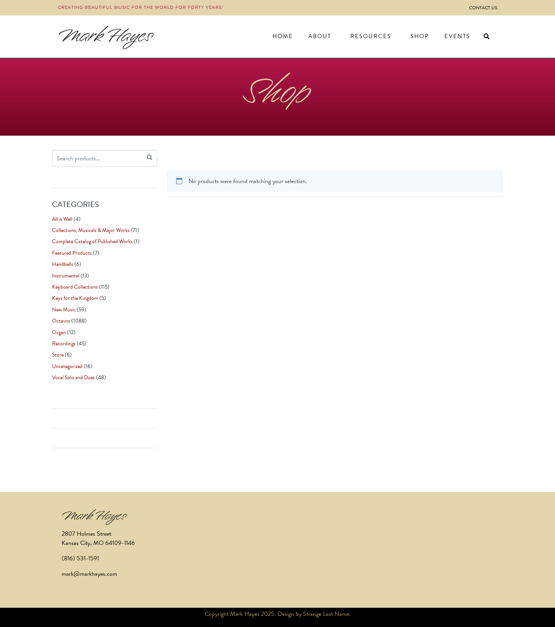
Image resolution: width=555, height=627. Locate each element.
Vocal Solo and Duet (73, 377)
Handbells (62, 264)
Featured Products (72, 253)
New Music (64, 310)
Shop (419, 36)
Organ (59, 332)
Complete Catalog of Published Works (92, 241)
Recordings (64, 344)
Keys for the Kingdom (75, 298)
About (319, 36)
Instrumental (65, 276)
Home (282, 36)
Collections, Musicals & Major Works (91, 230)
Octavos (61, 321)
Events (457, 36)
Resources (370, 36)
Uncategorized (67, 366)
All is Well (62, 219)
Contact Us (483, 7)
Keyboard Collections (75, 287)
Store (58, 355)
